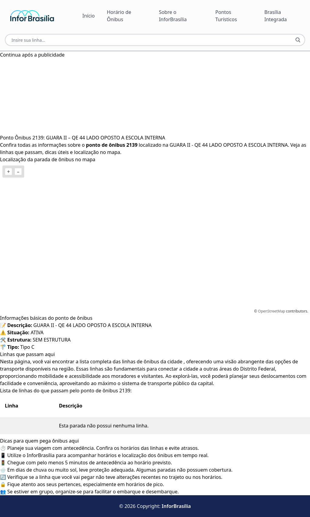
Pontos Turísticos (226, 16)
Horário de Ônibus (119, 16)
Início (88, 15)
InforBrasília (176, 506)
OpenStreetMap (271, 311)
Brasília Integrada (275, 16)
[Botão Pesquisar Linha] (297, 40)
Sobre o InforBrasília (173, 16)
